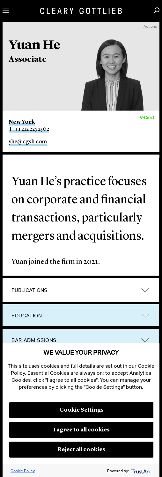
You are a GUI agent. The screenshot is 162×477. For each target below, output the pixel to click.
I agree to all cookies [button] (81, 430)
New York (22, 122)
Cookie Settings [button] (81, 410)
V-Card (147, 117)
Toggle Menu (6, 11)
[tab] (80, 290)
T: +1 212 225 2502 (29, 129)
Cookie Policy (23, 470)
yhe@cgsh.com (28, 142)
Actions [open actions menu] (150, 26)
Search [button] (156, 10)
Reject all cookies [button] (81, 449)
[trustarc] (141, 471)
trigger (145, 290)
